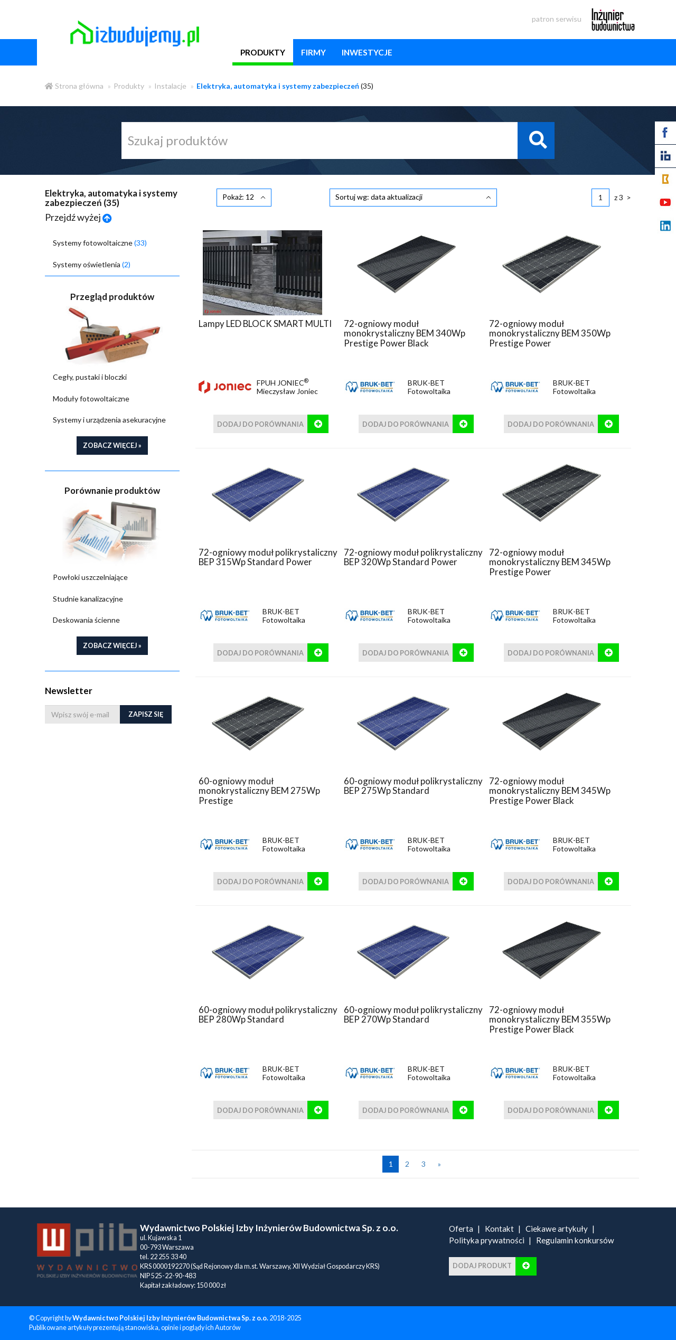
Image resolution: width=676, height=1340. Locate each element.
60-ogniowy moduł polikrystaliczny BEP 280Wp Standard (268, 1014)
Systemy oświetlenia (91, 264)
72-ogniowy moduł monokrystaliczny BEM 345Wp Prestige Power (550, 562)
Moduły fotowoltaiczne (91, 398)
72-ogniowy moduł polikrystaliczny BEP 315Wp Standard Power (268, 557)
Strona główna (74, 85)
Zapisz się (145, 714)
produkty (262, 52)
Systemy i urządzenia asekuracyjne (109, 419)
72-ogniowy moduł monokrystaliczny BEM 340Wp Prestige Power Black (404, 333)
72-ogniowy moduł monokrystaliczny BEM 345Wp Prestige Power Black (550, 790)
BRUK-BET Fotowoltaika (429, 387)
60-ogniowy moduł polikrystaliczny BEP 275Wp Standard (413, 785)
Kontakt (499, 1228)
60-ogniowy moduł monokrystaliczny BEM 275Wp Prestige (259, 790)
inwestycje (367, 52)
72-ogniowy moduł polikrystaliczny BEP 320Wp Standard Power (413, 557)
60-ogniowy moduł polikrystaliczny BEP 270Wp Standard (413, 1014)
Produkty (129, 85)
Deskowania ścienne (86, 619)
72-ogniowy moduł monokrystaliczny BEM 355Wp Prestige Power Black (550, 1019)
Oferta (461, 1228)
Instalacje (170, 85)
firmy (313, 52)
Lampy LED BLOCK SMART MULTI (265, 323)
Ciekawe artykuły (556, 1228)
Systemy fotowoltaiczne (100, 242)
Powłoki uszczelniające (90, 577)
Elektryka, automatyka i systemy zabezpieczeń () (111, 198)
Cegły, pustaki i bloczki (90, 376)
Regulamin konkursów (575, 1240)
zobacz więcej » (112, 445)
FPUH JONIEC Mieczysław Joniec (287, 387)
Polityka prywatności (486, 1240)
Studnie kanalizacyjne (88, 598)
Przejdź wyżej (78, 217)
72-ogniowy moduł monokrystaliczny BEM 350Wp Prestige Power (550, 333)
